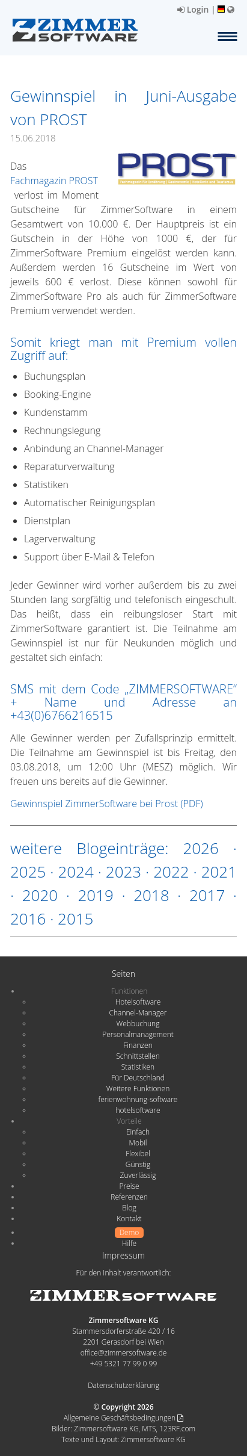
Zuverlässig (138, 1175)
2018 (151, 895)
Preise (129, 1186)
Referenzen (129, 1197)
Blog (129, 1208)
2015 (75, 918)
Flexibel (138, 1153)
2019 (95, 895)
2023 (123, 871)
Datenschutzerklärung (123, 1385)
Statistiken (137, 1067)
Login (193, 9)
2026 (200, 848)
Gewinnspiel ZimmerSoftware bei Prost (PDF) (106, 803)
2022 (171, 871)
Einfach (138, 1132)
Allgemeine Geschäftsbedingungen (123, 1418)
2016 (28, 918)
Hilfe (129, 1243)
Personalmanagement (138, 1034)
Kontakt (129, 1218)
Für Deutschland (138, 1078)
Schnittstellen (137, 1056)
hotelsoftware (138, 1110)
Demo (129, 1232)
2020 (40, 895)
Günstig (138, 1164)
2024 (75, 871)
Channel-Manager (138, 1013)
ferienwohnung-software (138, 1099)
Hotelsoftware (138, 1002)
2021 (219, 871)
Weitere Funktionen (138, 1088)
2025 (28, 871)
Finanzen (137, 1045)
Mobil (138, 1143)
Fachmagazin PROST (54, 180)
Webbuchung (138, 1023)
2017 (207, 895)
